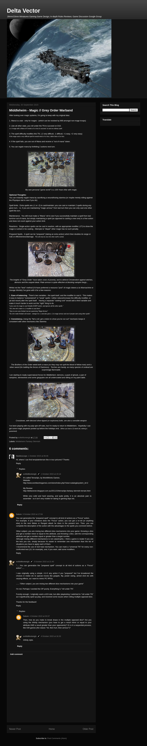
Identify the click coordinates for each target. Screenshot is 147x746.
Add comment (16, 654)
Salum (19, 514)
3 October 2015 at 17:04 (33, 514)
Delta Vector (23, 10)
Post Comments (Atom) (57, 738)
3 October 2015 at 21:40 (44, 562)
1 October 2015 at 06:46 (38, 456)
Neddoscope (21, 456)
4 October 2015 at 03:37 (40, 616)
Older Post (88, 729)
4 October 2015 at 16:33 (51, 636)
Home (52, 729)
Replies (22, 469)
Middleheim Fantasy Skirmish (28, 441)
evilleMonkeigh (29, 474)
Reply (18, 463)
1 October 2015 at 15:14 (51, 474)
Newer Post (15, 729)
